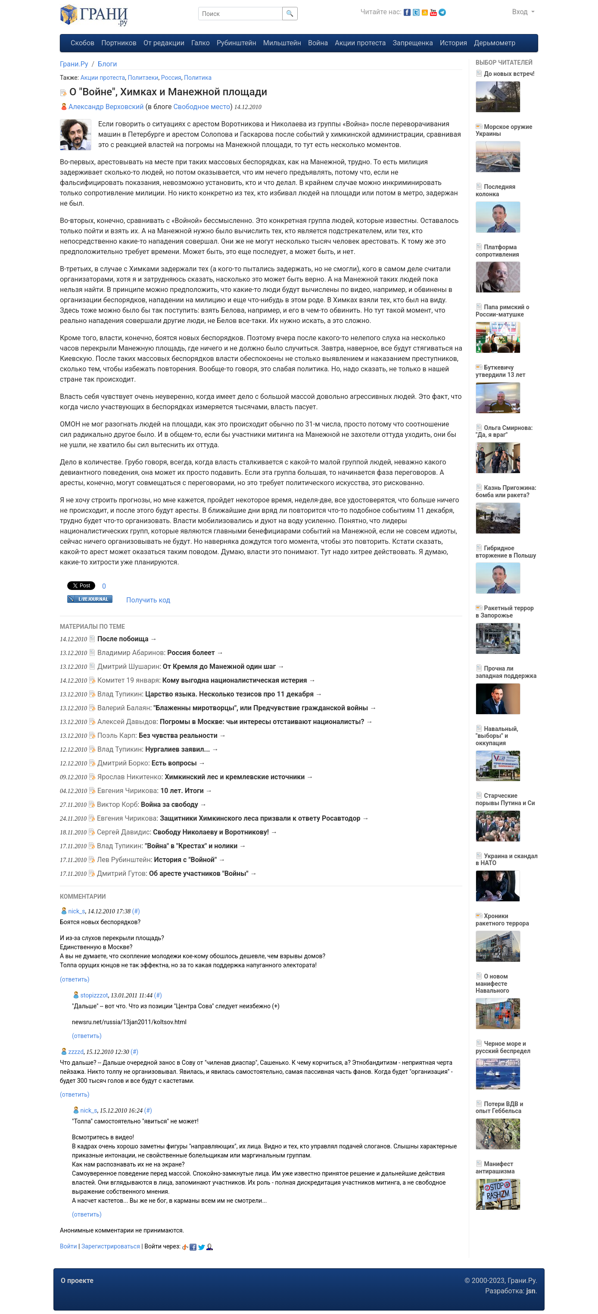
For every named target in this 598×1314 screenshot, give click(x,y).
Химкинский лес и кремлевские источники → (239, 777)
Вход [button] (520, 12)
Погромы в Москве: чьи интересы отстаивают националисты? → (266, 722)
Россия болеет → (195, 653)
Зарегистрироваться (110, 1246)
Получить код (148, 600)
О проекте (77, 1280)
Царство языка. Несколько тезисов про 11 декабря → (233, 694)
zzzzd (72, 1051)
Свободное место (201, 107)
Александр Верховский (102, 107)
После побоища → (127, 639)
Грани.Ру (74, 64)
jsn (530, 1291)
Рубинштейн (236, 43)
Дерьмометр (494, 43)
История (453, 43)
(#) (136, 911)
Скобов (82, 43)
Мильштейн (282, 43)
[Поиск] (240, 13)
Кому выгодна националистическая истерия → (239, 680)
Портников (119, 43)
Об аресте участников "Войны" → (203, 873)
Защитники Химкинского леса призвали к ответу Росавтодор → (264, 818)
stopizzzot (90, 995)
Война (318, 43)
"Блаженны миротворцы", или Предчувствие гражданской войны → (265, 708)
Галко (200, 43)
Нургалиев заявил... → (181, 749)
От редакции (163, 43)
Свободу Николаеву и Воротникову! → (215, 832)
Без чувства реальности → (182, 735)
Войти (68, 1246)
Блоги (107, 64)
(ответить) (75, 979)
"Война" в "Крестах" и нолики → (195, 846)
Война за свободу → (174, 804)
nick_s (72, 911)
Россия (171, 77)
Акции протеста (360, 43)
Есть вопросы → (179, 763)
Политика (198, 77)
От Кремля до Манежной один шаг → (224, 666)
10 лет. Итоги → (186, 791)
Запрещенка (413, 43)
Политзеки (143, 77)
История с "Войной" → (189, 860)
